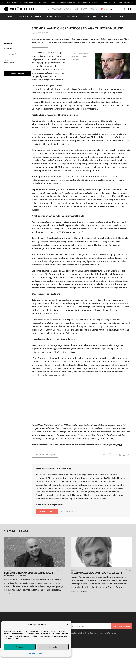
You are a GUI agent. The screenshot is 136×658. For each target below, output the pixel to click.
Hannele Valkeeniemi (79, 591)
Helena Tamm (9, 63)
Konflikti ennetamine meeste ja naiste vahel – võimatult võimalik (30, 574)
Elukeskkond (72, 16)
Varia (95, 16)
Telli (76, 9)
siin (120, 444)
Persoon (23, 16)
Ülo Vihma (9, 594)
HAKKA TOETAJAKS (68, 511)
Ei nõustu (53, 647)
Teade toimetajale (45, 454)
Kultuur (48, 16)
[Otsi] (111, 9)
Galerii (104, 16)
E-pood (67, 9)
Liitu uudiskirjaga (121, 626)
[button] (67, 624)
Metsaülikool (9, 49)
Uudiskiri (94, 9)
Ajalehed (124, 16)
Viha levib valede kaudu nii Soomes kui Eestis (96, 573)
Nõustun (20, 647)
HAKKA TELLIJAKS (17, 74)
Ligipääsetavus (54, 9)
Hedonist (85, 16)
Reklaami (84, 9)
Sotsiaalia (36, 16)
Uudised (113, 16)
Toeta (104, 9)
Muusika (59, 16)
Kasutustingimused (35, 653)
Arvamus (12, 16)
